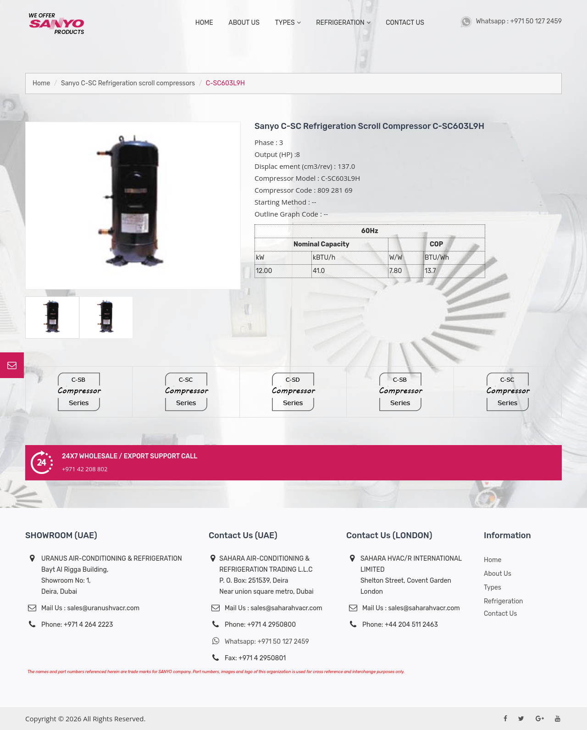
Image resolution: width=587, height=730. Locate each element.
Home (41, 83)
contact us (405, 23)
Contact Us (500, 614)
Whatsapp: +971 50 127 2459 (259, 641)
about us (244, 23)
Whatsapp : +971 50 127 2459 (511, 21)
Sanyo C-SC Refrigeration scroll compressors (128, 83)
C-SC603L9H (225, 83)
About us (497, 574)
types (287, 23)
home (204, 23)
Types (492, 587)
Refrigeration (343, 23)
